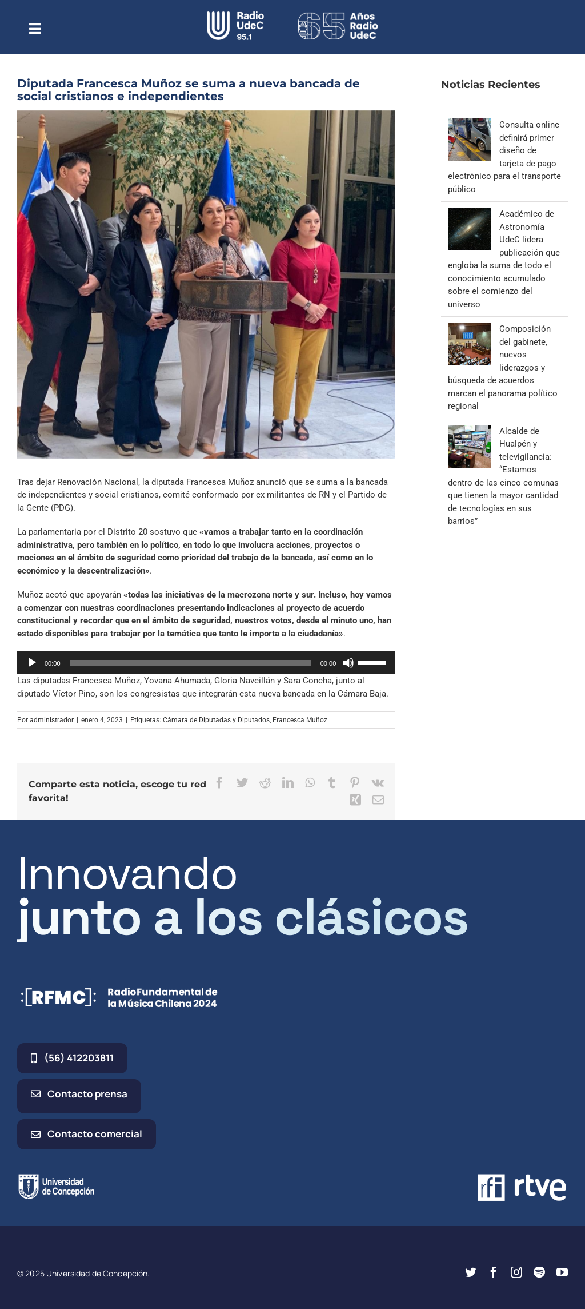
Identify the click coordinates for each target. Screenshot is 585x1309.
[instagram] (516, 1272)
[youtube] (562, 1272)
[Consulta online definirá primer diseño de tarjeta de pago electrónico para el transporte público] (469, 125)
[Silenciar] (348, 663)
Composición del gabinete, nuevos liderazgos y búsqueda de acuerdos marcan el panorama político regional (503, 367)
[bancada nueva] (206, 284)
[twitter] (470, 1272)
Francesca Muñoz (300, 720)
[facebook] (493, 1272)
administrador (52, 720)
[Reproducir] (32, 663)
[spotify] (539, 1272)
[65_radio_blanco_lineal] (338, 15)
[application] (206, 662)
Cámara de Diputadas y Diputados (216, 720)
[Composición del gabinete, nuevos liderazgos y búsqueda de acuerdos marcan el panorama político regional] (469, 329)
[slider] (190, 663)
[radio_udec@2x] (235, 15)
